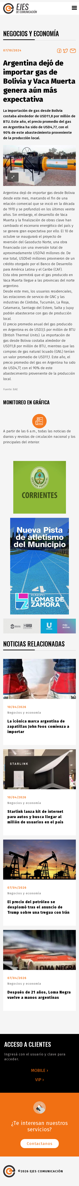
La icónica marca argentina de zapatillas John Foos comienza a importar (38, 726)
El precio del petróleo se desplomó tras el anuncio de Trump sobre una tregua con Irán (38, 907)
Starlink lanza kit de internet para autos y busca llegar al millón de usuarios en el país (35, 816)
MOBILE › (39, 1070)
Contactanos (39, 1143)
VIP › (39, 1079)
